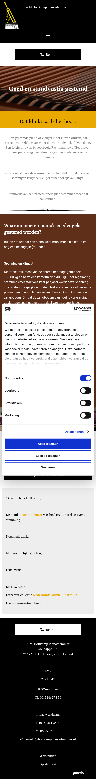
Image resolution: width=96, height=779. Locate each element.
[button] (48, 54)
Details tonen (74, 431)
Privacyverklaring (48, 714)
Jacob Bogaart (31, 514)
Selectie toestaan (48, 455)
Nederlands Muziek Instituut (55, 595)
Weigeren (48, 467)
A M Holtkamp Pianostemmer (47, 7)
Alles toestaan (48, 443)
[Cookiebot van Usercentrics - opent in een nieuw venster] (73, 309)
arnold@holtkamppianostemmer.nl (50, 739)
